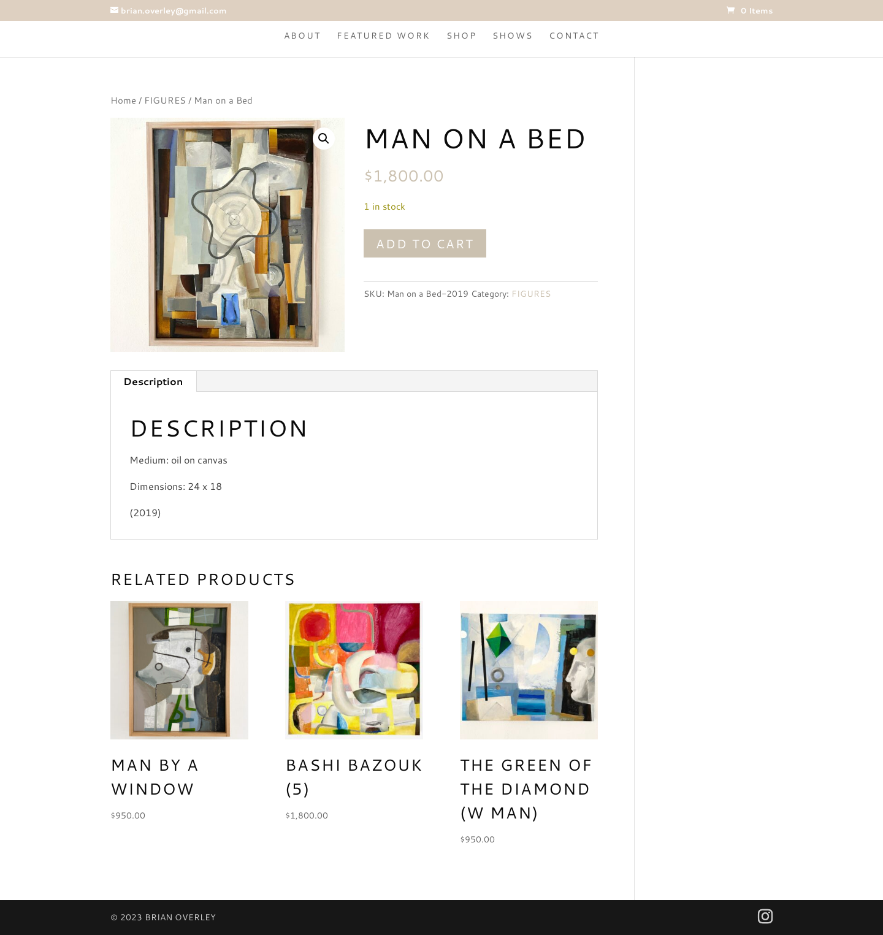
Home (123, 100)
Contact (574, 36)
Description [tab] (153, 381)
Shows (512, 36)
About (302, 36)
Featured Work (383, 36)
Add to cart (425, 243)
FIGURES (165, 100)
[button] (324, 139)
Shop (461, 36)
